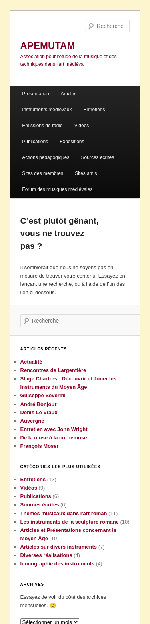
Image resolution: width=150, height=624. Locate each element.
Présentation (35, 93)
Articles (68, 93)
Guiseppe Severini (43, 395)
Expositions (72, 141)
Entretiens (94, 109)
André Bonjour (38, 404)
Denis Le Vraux (39, 412)
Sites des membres (42, 173)
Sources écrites (97, 157)
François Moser (39, 446)
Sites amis (86, 173)
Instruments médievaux (47, 109)
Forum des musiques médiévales (57, 189)
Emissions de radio (42, 125)
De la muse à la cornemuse (53, 438)
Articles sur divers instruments (58, 547)
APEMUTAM (47, 45)
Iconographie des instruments (57, 564)
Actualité (31, 362)
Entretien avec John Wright (54, 429)
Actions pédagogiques (45, 157)
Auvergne (32, 421)
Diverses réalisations (46, 555)
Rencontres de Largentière (53, 370)
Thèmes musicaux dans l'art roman (63, 513)
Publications (35, 141)
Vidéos (81, 125)
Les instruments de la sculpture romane (69, 522)
